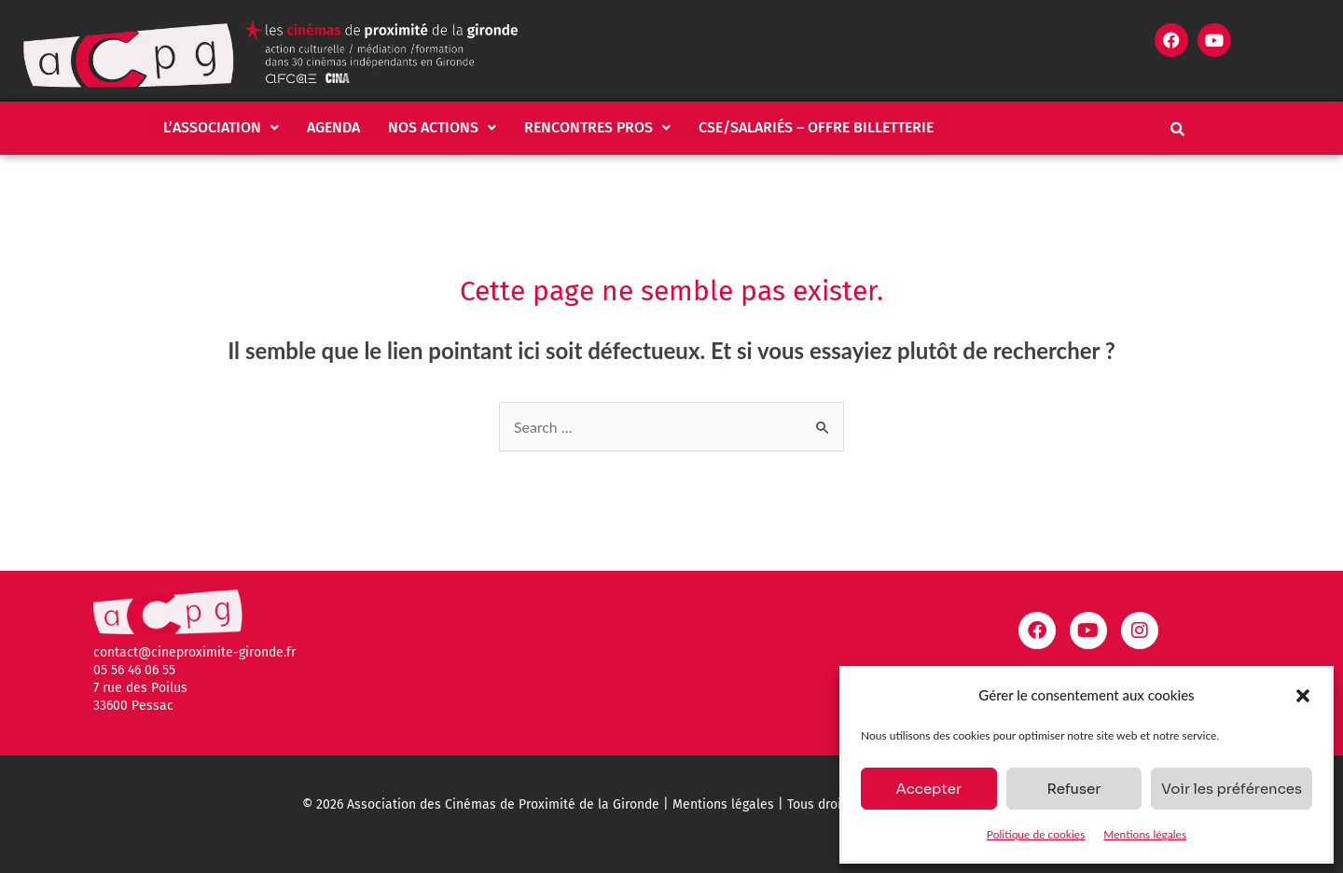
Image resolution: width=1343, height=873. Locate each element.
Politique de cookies (1036, 834)
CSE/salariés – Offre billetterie (816, 127)
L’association (221, 127)
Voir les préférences (1231, 788)
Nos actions (442, 127)
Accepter (928, 788)
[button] (1303, 695)
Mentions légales (1144, 834)
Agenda (333, 127)
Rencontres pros (597, 127)
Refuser (1073, 788)
